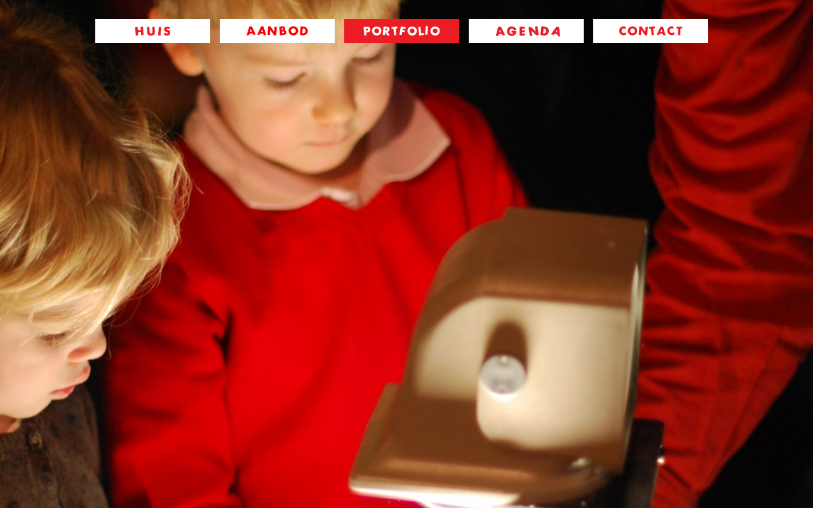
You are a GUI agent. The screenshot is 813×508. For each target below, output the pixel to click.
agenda (526, 31)
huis (152, 31)
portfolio (401, 31)
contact (650, 31)
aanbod (277, 31)
